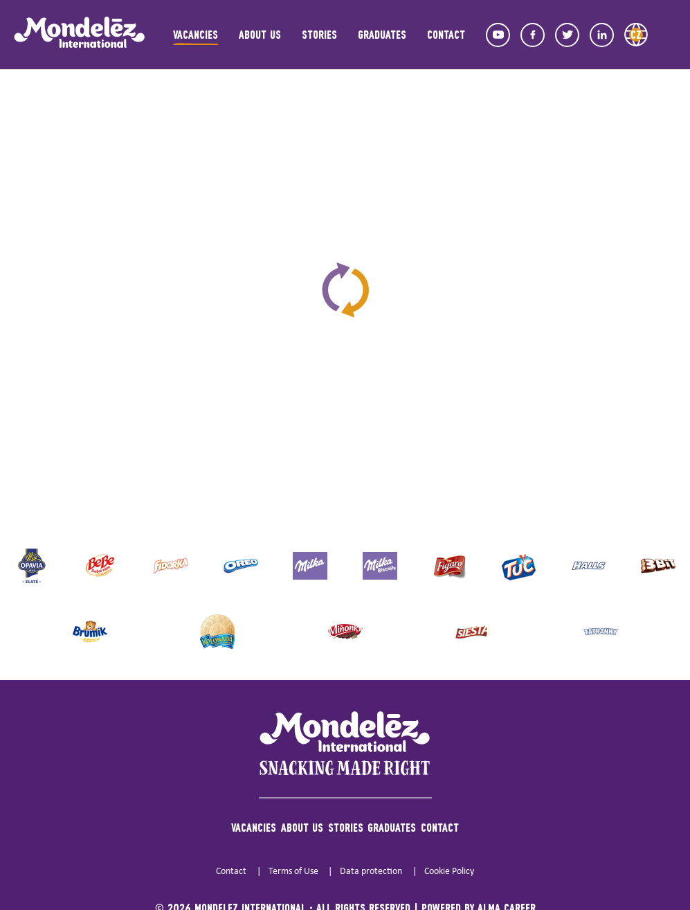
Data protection (371, 871)
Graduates (382, 34)
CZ (636, 34)
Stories (319, 34)
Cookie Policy (449, 871)
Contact (446, 34)
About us (260, 34)
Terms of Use (293, 871)
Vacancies (195, 34)
